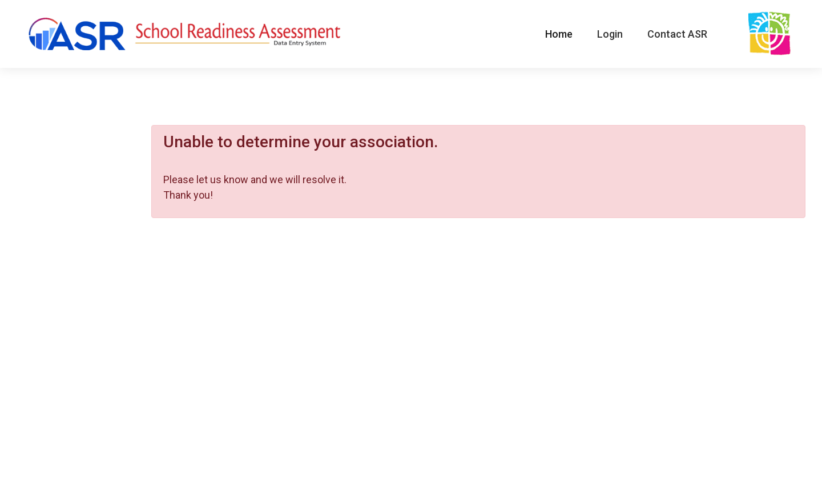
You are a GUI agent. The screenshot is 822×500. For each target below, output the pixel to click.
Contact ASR (677, 34)
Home (559, 34)
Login (610, 34)
